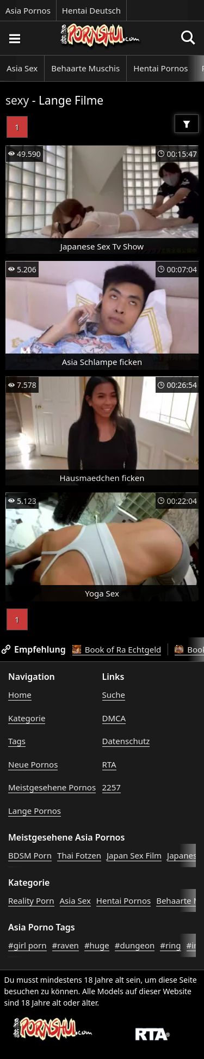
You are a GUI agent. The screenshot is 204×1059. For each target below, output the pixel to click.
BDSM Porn (30, 855)
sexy (17, 100)
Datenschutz (126, 740)
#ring (170, 945)
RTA (109, 764)
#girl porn (27, 945)
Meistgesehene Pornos (52, 787)
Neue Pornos (33, 764)
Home (20, 694)
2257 (111, 787)
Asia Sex (22, 68)
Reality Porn (31, 900)
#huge (96, 945)
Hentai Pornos (160, 68)
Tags (17, 740)
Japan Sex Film (134, 855)
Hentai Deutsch (91, 10)
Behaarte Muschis (85, 68)
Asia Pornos (28, 10)
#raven (65, 945)
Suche (113, 694)
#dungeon (135, 945)
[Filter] (187, 123)
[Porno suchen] (14, 38)
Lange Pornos (34, 810)
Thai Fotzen (79, 855)
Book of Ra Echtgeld (117, 649)
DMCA (114, 718)
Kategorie (26, 718)
